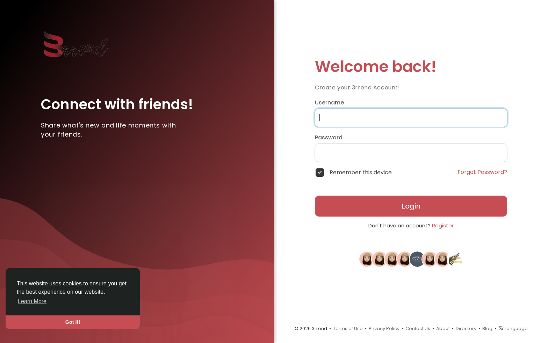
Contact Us (417, 328)
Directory (466, 328)
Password (328, 137)
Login (411, 206)
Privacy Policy (384, 328)
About (443, 328)
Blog (487, 328)
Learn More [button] (32, 301)
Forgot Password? (482, 172)
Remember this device (361, 172)
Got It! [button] (72, 322)
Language (513, 328)
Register (443, 225)
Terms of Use (348, 328)
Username (329, 103)
